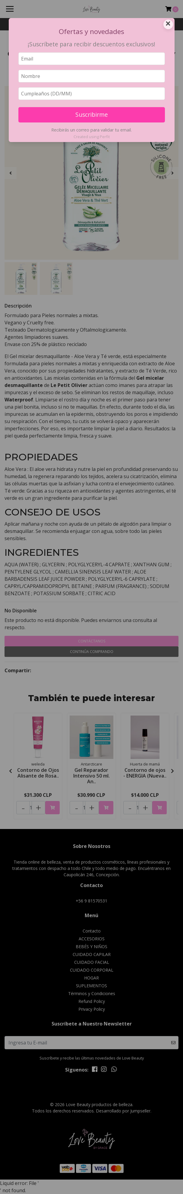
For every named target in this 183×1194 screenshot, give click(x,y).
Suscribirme (91, 114)
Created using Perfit (92, 136)
